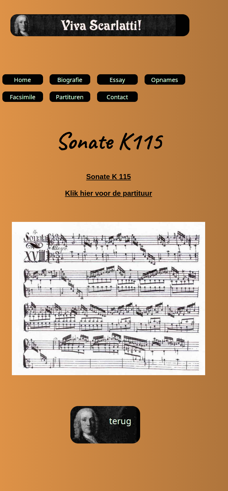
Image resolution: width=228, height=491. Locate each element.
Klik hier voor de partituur (108, 193)
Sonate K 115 (108, 177)
